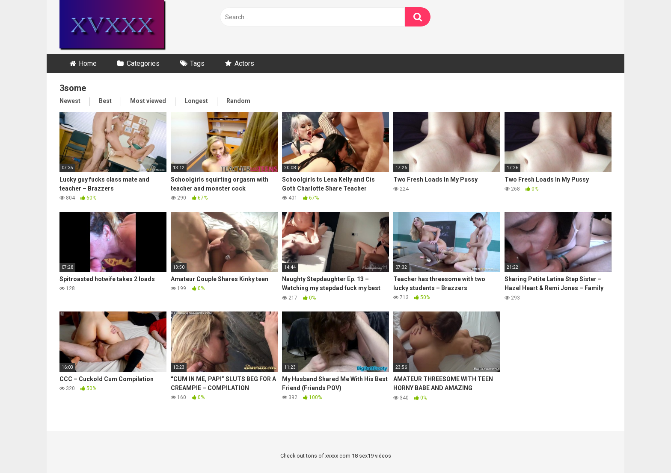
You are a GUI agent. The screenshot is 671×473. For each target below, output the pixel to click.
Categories (143, 63)
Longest (196, 100)
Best (105, 100)
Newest (69, 100)
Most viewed (148, 100)
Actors (244, 63)
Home (88, 63)
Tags (197, 63)
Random (238, 100)
